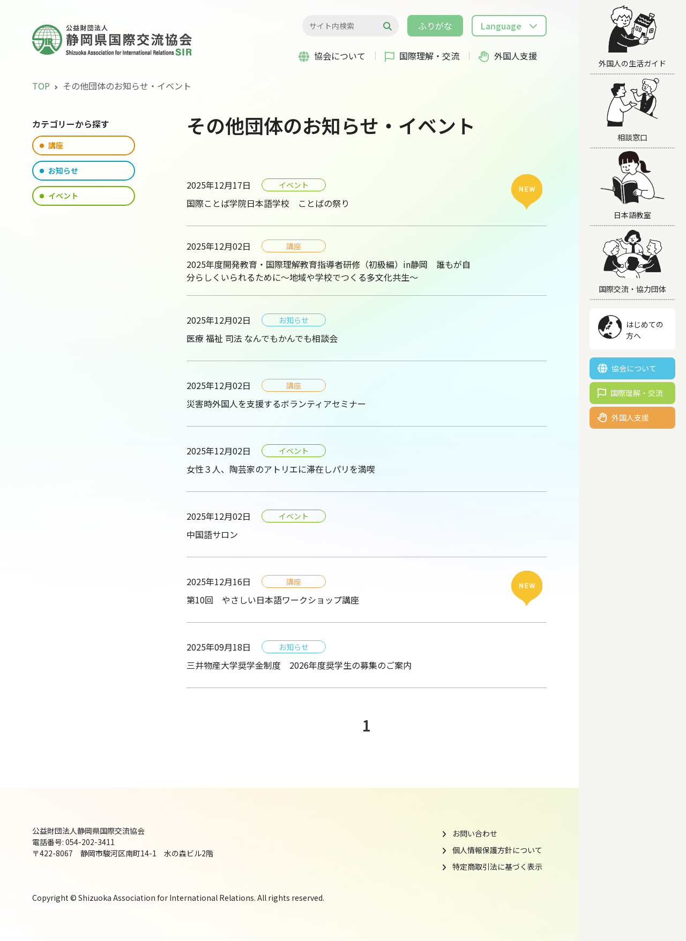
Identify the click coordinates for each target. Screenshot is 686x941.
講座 (51, 145)
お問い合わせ (474, 833)
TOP (41, 85)
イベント (59, 195)
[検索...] (345, 25)
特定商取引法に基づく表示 (497, 866)
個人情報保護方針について (497, 850)
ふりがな (435, 25)
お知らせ (59, 170)
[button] (509, 25)
